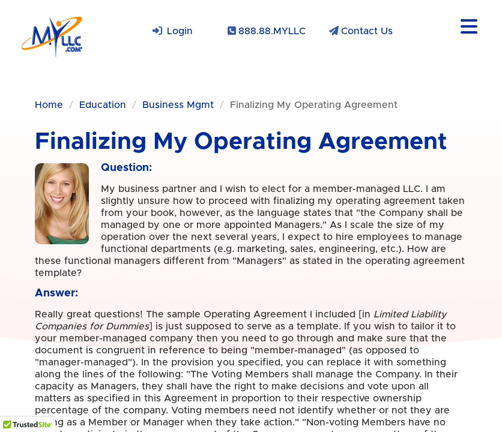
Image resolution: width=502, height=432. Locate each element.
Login (180, 31)
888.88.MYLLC (272, 31)
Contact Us (367, 31)
